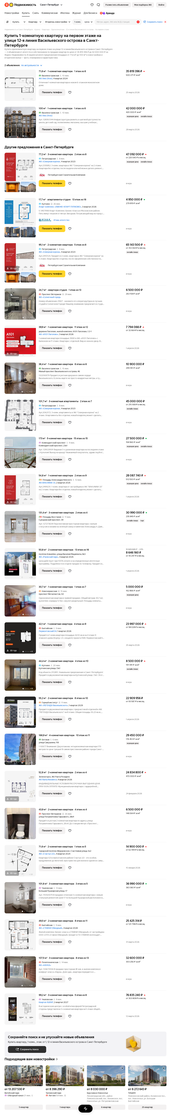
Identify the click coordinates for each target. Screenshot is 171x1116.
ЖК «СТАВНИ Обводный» (51, 928)
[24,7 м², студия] (22, 305)
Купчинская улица (47, 668)
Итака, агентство (61, 220)
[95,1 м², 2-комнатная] (22, 264)
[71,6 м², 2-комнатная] (22, 862)
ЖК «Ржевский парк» (48, 557)
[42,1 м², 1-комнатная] (22, 639)
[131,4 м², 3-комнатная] (22, 528)
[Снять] (35, 13)
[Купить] (26, 13)
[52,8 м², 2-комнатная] (22, 788)
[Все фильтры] (7, 22)
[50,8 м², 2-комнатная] (22, 565)
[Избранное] (92, 4)
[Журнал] (76, 13)
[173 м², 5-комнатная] (22, 454)
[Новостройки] (13, 13)
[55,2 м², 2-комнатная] (22, 714)
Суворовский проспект (49, 520)
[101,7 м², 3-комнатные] (22, 417)
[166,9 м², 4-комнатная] (22, 751)
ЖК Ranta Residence (48, 779)
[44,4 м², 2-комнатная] (22, 676)
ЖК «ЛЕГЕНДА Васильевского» (53, 705)
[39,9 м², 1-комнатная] (22, 342)
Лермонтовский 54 (47, 631)
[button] (98, 4)
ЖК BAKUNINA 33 (47, 483)
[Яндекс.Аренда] (106, 13)
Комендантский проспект (50, 445)
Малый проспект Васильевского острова (58, 371)
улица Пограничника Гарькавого (54, 817)
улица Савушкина (47, 742)
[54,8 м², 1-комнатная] (22, 491)
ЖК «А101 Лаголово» (48, 334)
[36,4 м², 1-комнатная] (22, 380)
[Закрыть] (165, 22)
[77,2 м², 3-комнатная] (22, 174)
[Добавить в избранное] (69, 92)
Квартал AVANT (46, 1002)
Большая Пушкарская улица (51, 891)
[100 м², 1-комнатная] (22, 124)
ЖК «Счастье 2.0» (47, 854)
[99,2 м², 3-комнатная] (22, 1009)
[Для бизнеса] (90, 13)
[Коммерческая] (49, 13)
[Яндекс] (7, 5)
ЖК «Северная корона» (49, 161)
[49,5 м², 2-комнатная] (22, 936)
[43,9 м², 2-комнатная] (22, 825)
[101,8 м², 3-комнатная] (22, 899)
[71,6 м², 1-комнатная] (22, 87)
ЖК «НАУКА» (45, 965)
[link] (161, 4)
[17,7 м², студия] (22, 219)
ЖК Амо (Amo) (45, 78)
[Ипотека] (65, 13)
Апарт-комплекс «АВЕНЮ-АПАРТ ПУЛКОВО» (60, 207)
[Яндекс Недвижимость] (22, 5)
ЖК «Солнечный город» (50, 297)
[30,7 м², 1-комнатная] (22, 602)
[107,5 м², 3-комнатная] (22, 973)
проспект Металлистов (49, 594)
